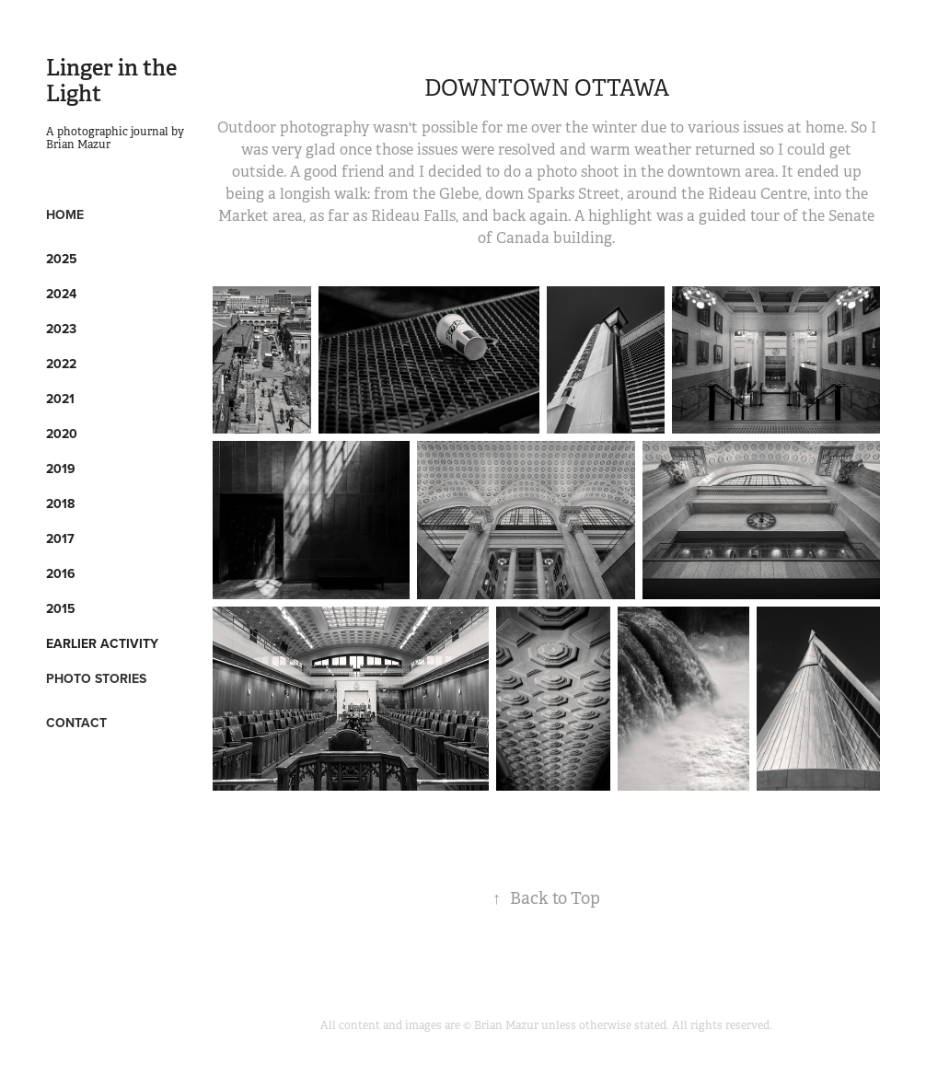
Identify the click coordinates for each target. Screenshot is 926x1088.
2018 (60, 503)
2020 (61, 433)
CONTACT (76, 722)
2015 (60, 608)
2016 (60, 573)
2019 (60, 468)
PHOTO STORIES (96, 678)
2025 (61, 258)
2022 (61, 363)
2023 (61, 328)
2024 (61, 293)
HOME (65, 214)
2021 (60, 398)
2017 (60, 538)
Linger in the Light (113, 80)
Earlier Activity (102, 643)
